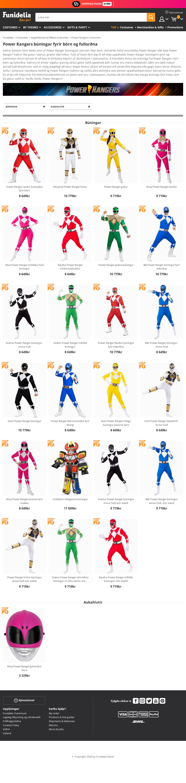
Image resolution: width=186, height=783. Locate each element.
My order (54, 707)
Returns (53, 719)
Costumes (10, 27)
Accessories (53, 27)
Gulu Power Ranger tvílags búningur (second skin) (116, 416)
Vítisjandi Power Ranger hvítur (70, 180)
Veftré (6, 723)
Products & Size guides (61, 711)
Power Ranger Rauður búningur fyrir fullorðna (116, 338)
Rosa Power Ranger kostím (161, 180)
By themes (30, 27)
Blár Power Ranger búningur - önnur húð (161, 338)
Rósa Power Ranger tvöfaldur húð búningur (24, 260)
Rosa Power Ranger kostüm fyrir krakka (24, 494)
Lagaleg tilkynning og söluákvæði (21, 711)
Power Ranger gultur (116, 180)
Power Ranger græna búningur (116, 258)
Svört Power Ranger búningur (24, 414)
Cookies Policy (11, 719)
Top (113, 27)
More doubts (56, 723)
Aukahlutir (58, 100)
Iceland (7, 727)
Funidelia (8, 37)
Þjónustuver (24, 694)
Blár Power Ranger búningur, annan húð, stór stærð (161, 494)
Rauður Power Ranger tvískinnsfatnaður (70, 260)
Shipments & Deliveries (62, 715)
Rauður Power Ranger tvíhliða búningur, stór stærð (116, 573)
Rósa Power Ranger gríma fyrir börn (24, 662)
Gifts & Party (77, 27)
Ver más (12, 71)
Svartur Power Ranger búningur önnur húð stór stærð (116, 494)
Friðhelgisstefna (12, 715)
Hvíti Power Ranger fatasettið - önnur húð (161, 416)
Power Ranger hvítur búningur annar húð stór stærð (24, 573)
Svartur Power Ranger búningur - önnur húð (24, 338)
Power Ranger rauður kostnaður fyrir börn (24, 182)
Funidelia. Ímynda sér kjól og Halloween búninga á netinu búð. (17, 17)
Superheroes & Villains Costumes (49, 37)
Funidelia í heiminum (15, 707)
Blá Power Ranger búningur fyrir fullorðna (162, 260)
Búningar (12, 100)
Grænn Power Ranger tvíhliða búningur (70, 338)
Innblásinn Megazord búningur (70, 493)
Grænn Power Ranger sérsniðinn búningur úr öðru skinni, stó (70, 573)
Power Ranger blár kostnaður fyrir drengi (70, 416)
